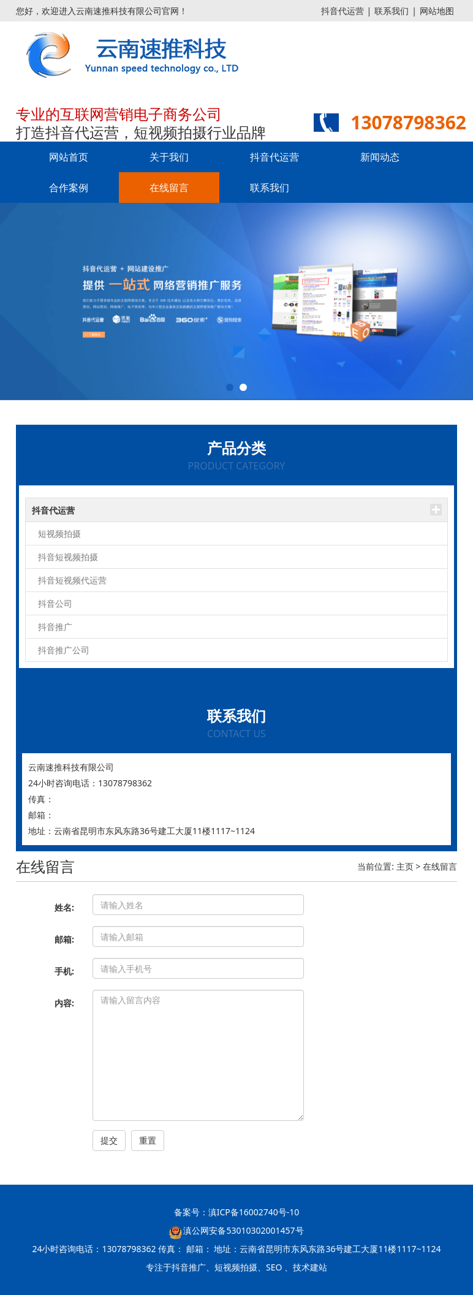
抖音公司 (55, 603)
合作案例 (68, 187)
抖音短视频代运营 (72, 580)
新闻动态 (379, 157)
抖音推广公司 (63, 650)
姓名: (64, 907)
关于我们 (169, 157)
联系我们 (391, 11)
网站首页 (68, 157)
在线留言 (169, 187)
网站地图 (437, 11)
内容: (64, 1003)
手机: (64, 971)
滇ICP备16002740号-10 (254, 1212)
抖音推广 (55, 626)
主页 (405, 866)
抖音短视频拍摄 (68, 557)
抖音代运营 (342, 11)
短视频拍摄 (59, 533)
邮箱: (64, 939)
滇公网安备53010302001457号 (243, 1230)
